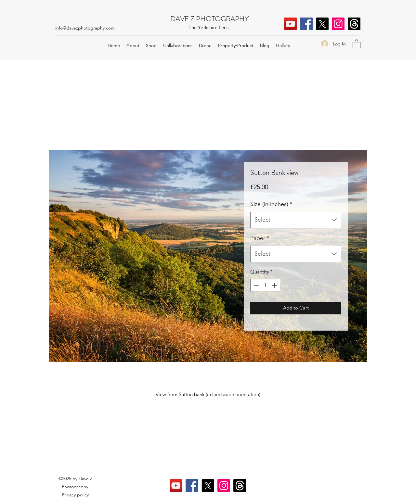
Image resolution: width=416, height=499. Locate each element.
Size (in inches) (271, 204)
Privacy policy (75, 495)
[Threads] (354, 24)
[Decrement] (255, 285)
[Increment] (275, 285)
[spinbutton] (265, 285)
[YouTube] (290, 24)
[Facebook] (306, 24)
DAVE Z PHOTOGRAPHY (209, 19)
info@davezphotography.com (85, 28)
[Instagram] (338, 24)
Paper (259, 238)
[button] (356, 43)
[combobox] (295, 220)
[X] (322, 24)
